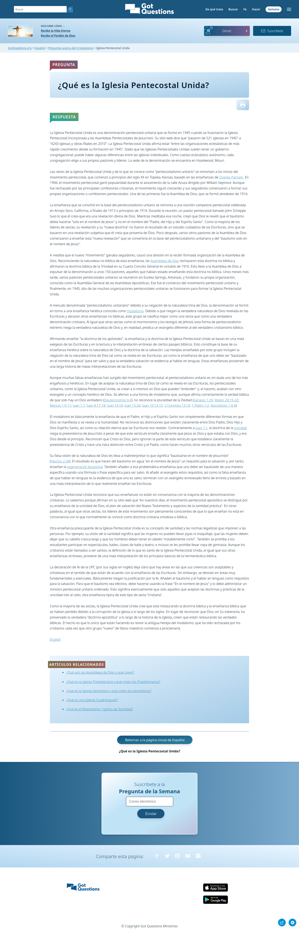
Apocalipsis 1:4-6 (223, 405)
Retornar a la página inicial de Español (154, 740)
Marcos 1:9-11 (60, 405)
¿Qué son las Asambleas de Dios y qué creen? (100, 672)
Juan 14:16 (115, 405)
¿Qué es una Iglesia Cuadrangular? (92, 700)
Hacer (256, 9)
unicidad (240, 428)
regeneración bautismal (85, 466)
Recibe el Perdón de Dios (58, 36)
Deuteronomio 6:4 (117, 400)
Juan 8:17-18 (96, 405)
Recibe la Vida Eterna (55, 31)
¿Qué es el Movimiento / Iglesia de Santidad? (99, 709)
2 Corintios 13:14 (177, 405)
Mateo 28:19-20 (226, 400)
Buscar (233, 9)
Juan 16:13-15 (152, 405)
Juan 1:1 (79, 405)
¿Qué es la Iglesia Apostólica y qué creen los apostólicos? (108, 691)
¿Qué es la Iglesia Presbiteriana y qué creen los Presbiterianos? (113, 681)
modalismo (135, 311)
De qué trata (214, 9)
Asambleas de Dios (165, 260)
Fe (245, 9)
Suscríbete (272, 31)
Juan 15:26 (132, 405)
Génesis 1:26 (203, 400)
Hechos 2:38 (60, 461)
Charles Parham (231, 177)
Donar (227, 31)
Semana (273, 9)
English (55, 639)
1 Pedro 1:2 (200, 405)
